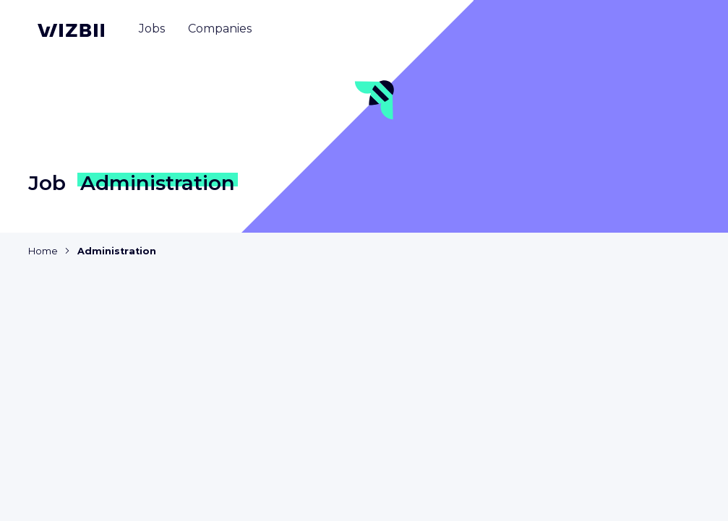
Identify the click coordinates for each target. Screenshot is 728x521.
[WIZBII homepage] (71, 30)
